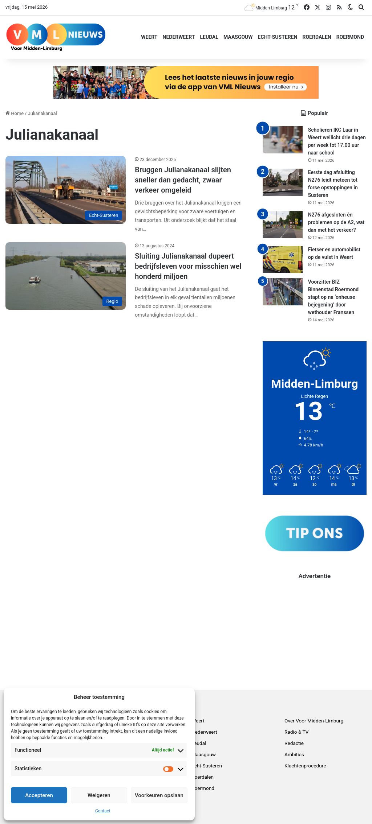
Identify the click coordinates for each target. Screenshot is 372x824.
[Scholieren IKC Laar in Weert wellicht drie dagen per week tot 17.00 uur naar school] (283, 139)
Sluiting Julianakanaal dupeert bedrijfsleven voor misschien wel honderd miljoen (188, 266)
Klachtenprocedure (305, 766)
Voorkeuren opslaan (159, 795)
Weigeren (99, 795)
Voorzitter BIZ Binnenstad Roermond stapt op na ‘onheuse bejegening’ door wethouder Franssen (333, 297)
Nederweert (179, 37)
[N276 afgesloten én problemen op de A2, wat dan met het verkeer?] (283, 224)
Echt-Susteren (278, 37)
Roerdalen (316, 37)
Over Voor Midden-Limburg (313, 721)
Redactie (294, 743)
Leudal (209, 37)
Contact (102, 810)
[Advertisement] (315, 626)
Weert (149, 37)
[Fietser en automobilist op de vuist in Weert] (283, 259)
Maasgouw (238, 37)
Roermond (350, 37)
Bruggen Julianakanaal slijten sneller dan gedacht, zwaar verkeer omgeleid (183, 179)
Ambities (294, 754)
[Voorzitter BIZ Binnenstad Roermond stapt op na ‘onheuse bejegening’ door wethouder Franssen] (283, 291)
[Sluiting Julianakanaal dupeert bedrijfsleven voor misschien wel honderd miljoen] (65, 276)
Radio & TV (296, 732)
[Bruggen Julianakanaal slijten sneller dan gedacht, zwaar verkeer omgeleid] (65, 190)
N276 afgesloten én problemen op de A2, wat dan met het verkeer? (336, 222)
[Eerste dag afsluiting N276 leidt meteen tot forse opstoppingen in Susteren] (283, 182)
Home (14, 113)
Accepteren (39, 795)
